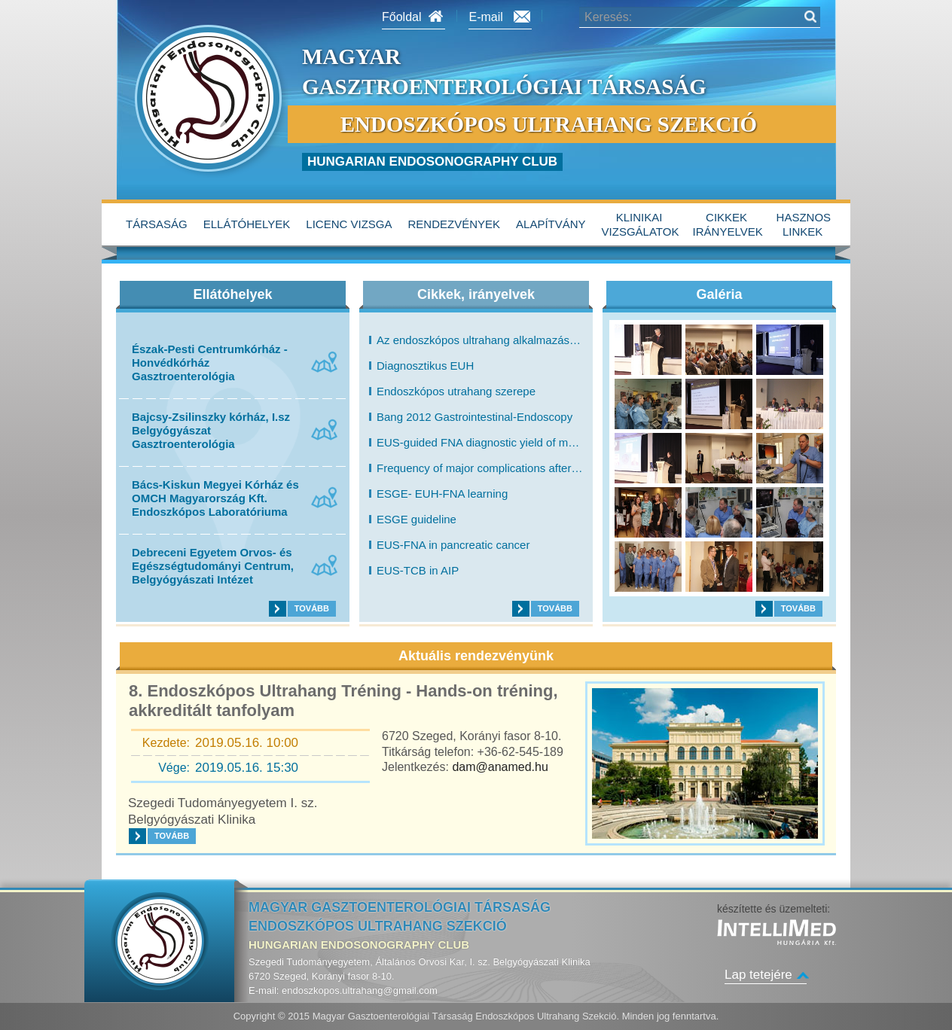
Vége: (174, 767)
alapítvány (551, 224)
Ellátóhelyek (247, 224)
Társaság (157, 224)
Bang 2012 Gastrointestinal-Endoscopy (474, 417)
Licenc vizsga (349, 224)
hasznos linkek (804, 225)
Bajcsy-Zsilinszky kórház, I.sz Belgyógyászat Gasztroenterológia (211, 430)
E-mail (485, 17)
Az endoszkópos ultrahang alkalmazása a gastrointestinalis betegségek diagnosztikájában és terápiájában (480, 340)
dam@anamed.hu (500, 766)
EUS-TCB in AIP (418, 571)
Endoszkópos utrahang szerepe (456, 391)
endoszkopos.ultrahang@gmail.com (360, 990)
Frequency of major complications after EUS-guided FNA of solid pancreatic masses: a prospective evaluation (480, 468)
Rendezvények (454, 224)
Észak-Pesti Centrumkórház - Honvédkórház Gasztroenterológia (210, 362)
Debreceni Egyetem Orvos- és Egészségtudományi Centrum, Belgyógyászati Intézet (213, 566)
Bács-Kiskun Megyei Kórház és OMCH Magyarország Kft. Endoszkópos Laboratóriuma (215, 498)
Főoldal (401, 17)
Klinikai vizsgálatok (640, 225)
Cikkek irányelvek (728, 225)
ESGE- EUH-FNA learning (442, 494)
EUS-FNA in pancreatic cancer (453, 545)
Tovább (311, 608)
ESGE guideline (416, 519)
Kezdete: (166, 742)
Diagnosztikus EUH (425, 366)
